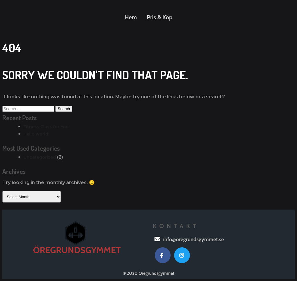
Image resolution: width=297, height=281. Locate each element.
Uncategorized (39, 157)
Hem (131, 17)
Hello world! (36, 134)
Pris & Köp (160, 17)
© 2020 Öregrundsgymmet (148, 273)
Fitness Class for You (45, 126)
